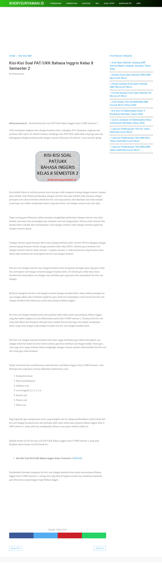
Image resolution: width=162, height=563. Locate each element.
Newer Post (15, 549)
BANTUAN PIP (125, 3)
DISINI (77, 459)
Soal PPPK (109, 3)
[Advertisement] (81, 30)
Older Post (100, 549)
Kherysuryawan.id (26, 3)
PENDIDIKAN (55, 3)
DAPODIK (86, 3)
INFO (139, 3)
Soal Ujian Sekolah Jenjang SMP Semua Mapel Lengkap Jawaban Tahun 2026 (130, 65)
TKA (97, 3)
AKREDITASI (71, 3)
